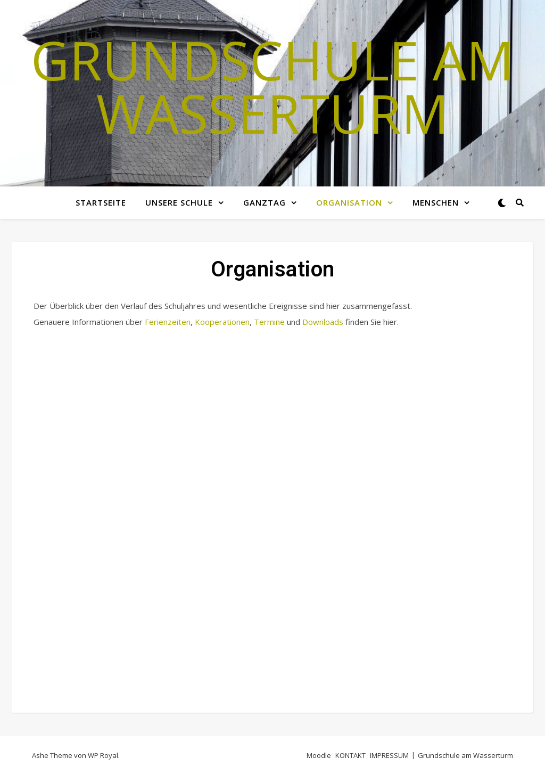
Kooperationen (222, 321)
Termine (269, 321)
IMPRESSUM (389, 755)
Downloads (322, 321)
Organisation (349, 202)
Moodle (319, 755)
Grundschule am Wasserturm (272, 86)
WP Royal (103, 755)
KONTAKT (350, 755)
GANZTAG (264, 202)
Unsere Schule (179, 202)
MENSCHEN (435, 202)
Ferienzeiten (168, 321)
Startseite (101, 202)
